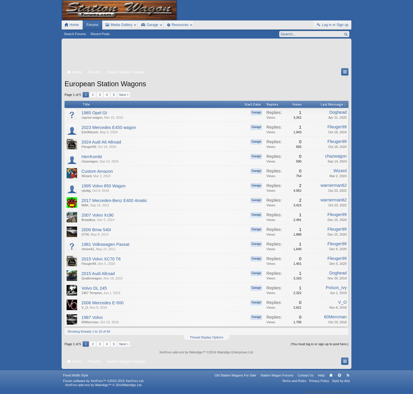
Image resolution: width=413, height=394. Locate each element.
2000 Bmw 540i (96, 229)
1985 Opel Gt (94, 112)
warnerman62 (333, 185)
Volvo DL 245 (94, 288)
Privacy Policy (319, 384)
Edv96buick (89, 132)
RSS (348, 379)
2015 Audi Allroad (98, 273)
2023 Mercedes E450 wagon (108, 127)
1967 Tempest (91, 293)
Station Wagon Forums (277, 379)
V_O (84, 307)
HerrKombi (91, 156)
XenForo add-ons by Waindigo (180, 352)
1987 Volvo (92, 317)
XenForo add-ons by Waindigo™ (88, 388)
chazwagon (89, 161)
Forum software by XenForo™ (103, 384)
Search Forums (75, 34)
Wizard (86, 176)
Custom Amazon (97, 171)
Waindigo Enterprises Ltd (235, 352)
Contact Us (305, 379)
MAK (84, 205)
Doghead (338, 112)
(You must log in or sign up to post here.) (319, 344)
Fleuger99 (337, 127)
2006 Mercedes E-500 (102, 302)
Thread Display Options (206, 337)
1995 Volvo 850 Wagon (103, 186)
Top (339, 379)
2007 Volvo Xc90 (97, 215)
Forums (92, 25)
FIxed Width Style (75, 379)
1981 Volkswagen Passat (105, 244)
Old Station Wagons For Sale (235, 379)
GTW (85, 234)
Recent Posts (100, 34)
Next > (124, 94)
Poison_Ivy (336, 287)
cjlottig (86, 190)
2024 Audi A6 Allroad (101, 142)
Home (331, 379)
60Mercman (89, 322)
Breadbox (88, 220)
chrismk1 (87, 249)
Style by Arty (341, 384)
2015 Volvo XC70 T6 (101, 259)
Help (321, 379)
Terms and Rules (294, 384)
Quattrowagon (91, 278)
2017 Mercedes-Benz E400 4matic (114, 200)
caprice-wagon (92, 117)
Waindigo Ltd (132, 388)
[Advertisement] (206, 55)
